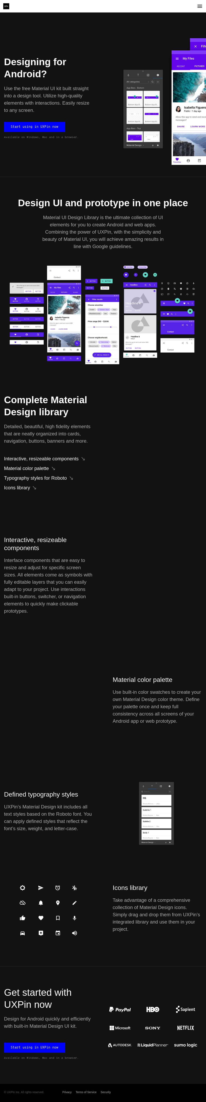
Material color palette (26, 468)
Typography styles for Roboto (35, 478)
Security (106, 1092)
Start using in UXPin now (34, 127)
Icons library (17, 487)
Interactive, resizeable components (41, 458)
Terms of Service (86, 1092)
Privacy (67, 1092)
